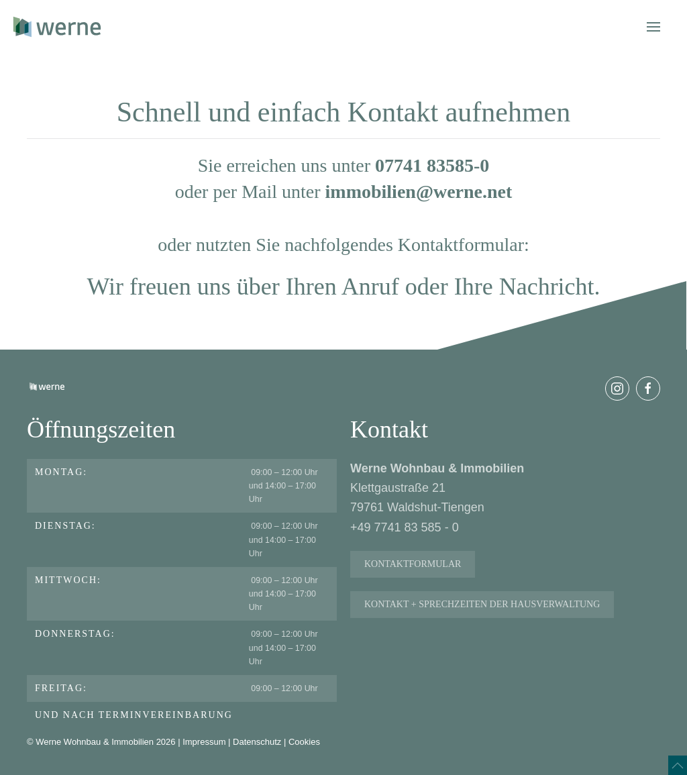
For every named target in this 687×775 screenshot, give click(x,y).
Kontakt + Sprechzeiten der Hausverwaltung (482, 612)
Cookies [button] (304, 745)
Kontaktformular (412, 571)
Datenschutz (257, 745)
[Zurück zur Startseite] (57, 27)
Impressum (203, 745)
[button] (653, 27)
